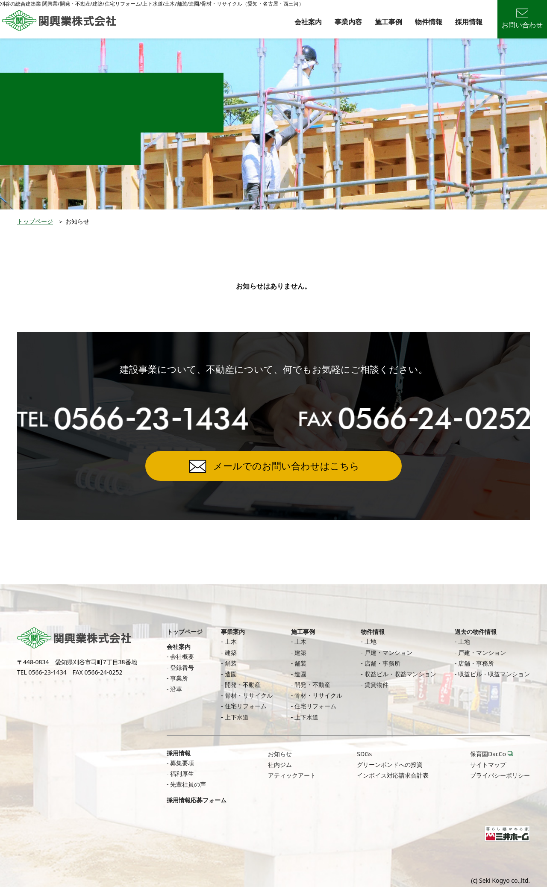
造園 (231, 674)
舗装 (231, 663)
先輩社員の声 (188, 784)
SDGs (364, 754)
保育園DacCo (488, 754)
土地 (370, 641)
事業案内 (233, 632)
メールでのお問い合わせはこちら (286, 465)
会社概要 (182, 656)
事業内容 (348, 22)
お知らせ (280, 754)
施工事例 (388, 22)
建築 (231, 652)
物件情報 (428, 22)
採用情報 (468, 22)
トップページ (35, 221)
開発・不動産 (243, 685)
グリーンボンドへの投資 (390, 764)
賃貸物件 (376, 685)
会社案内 (308, 22)
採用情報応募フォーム (196, 800)
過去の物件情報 (476, 632)
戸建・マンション (388, 652)
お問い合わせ (522, 19)
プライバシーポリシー (500, 775)
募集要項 (182, 763)
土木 (231, 641)
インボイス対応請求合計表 (393, 775)
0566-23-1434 (48, 672)
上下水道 (237, 717)
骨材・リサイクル (249, 695)
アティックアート (292, 775)
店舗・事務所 (382, 663)
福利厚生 (182, 773)
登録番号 (182, 667)
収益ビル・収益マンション (400, 674)
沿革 (176, 689)
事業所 (179, 678)
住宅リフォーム (246, 706)
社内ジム (280, 764)
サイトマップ (488, 764)
